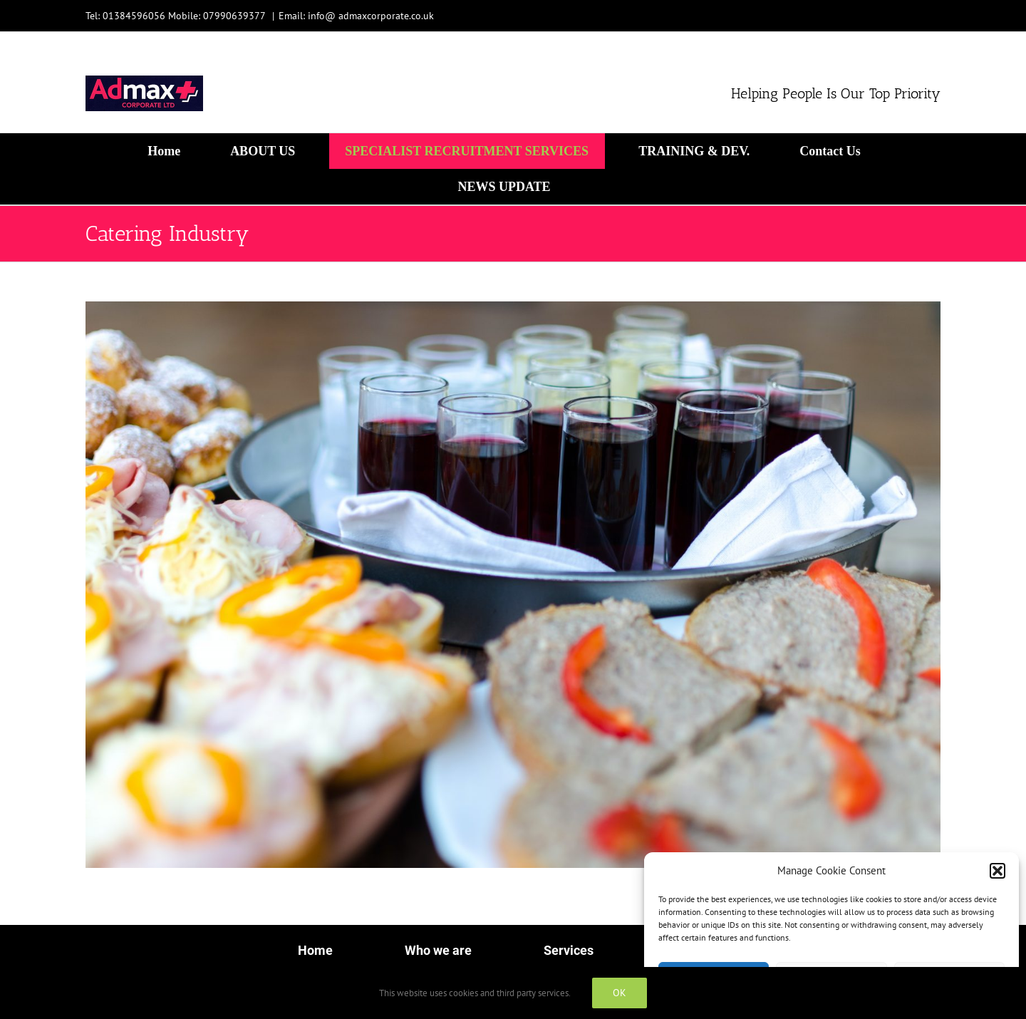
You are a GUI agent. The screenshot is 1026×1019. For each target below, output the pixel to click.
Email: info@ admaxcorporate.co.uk (356, 15)
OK (619, 992)
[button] (997, 871)
